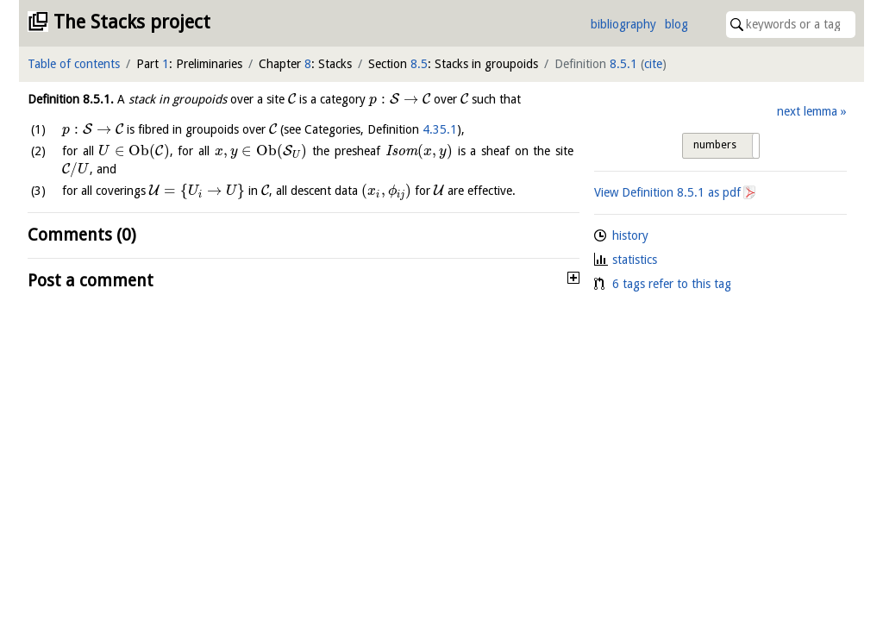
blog (676, 24)
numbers (714, 145)
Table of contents (74, 64)
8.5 (419, 64)
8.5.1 (623, 64)
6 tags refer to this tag (671, 284)
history (630, 235)
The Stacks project (131, 22)
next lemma (807, 111)
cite (653, 64)
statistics (634, 260)
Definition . (71, 99)
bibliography (623, 24)
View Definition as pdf (667, 192)
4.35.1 (440, 129)
